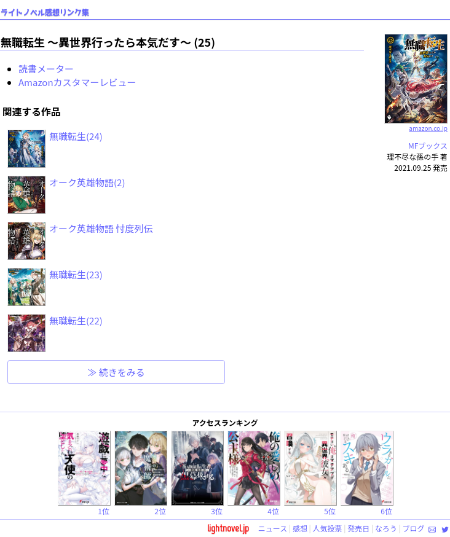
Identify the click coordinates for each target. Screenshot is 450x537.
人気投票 (327, 528)
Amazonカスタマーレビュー (77, 82)
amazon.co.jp (416, 123)
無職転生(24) (76, 136)
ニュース (272, 528)
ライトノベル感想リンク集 (45, 12)
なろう (386, 528)
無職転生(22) (76, 320)
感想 (300, 528)
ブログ (413, 528)
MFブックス (428, 145)
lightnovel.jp (228, 528)
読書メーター (46, 68)
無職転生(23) (76, 274)
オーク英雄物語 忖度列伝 (100, 228)
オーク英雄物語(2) (87, 182)
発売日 (358, 528)
